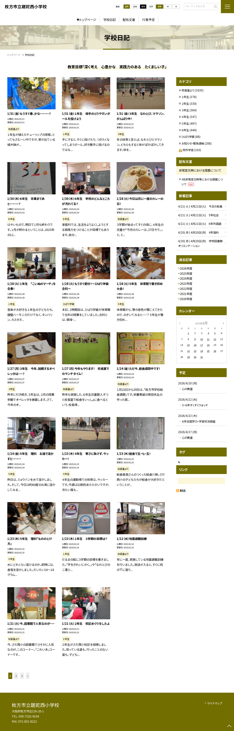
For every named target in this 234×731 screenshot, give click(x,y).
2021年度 (186, 293)
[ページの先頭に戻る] (229, 726)
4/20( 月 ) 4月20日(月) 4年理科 (198, 232)
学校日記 (109, 19)
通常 (127, 6)
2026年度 (186, 268)
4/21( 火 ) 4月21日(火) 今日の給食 (200, 206)
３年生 (185, 110)
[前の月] (179, 323)
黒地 (143, 6)
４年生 (185, 117)
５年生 (185, 123)
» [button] (27, 676)
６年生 (185, 130)
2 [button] (16, 676)
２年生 (185, 103)
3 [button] (22, 676)
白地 (135, 6)
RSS (183, 490)
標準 (159, 6)
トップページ (87, 19)
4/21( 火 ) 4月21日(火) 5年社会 (198, 215)
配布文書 (129, 19)
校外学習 (186, 150)
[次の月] (223, 323)
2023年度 (186, 283)
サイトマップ (214, 703)
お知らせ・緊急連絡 (193, 143)
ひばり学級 (188, 137)
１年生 (185, 97)
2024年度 (186, 278)
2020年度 (186, 299)
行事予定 (148, 19)
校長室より (188, 90)
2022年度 (186, 288)
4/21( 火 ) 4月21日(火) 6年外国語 (199, 224)
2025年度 (186, 273)
